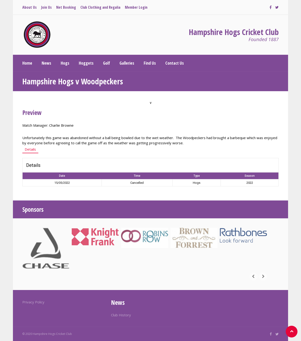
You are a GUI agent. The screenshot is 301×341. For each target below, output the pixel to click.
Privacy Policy (33, 302)
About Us (29, 7)
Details (30, 149)
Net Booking (66, 7)
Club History (121, 315)
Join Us (46, 7)
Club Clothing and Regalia (100, 7)
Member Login (136, 7)
